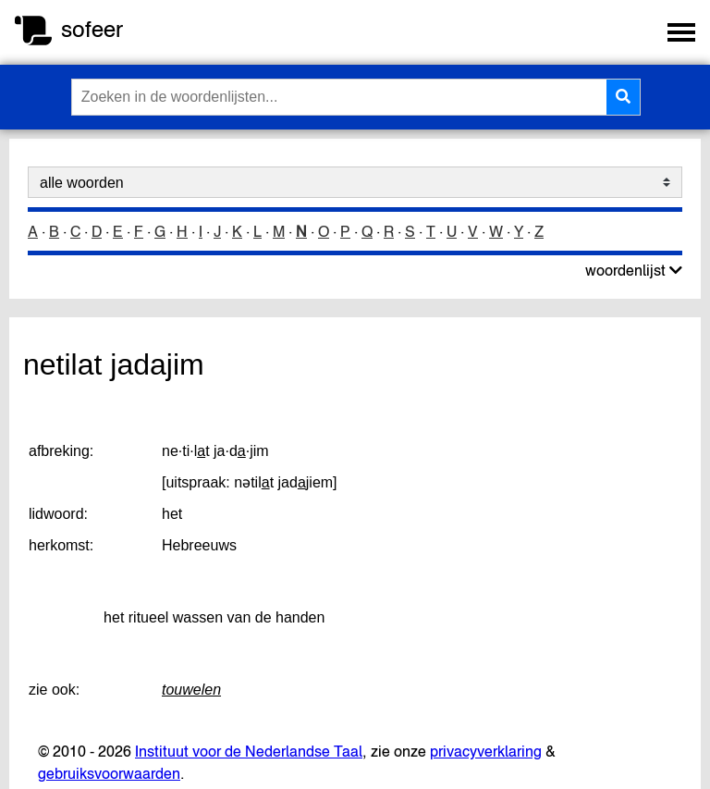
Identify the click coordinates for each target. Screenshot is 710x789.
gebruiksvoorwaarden (109, 773)
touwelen (191, 689)
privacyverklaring (486, 751)
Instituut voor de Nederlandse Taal (248, 751)
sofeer (92, 29)
